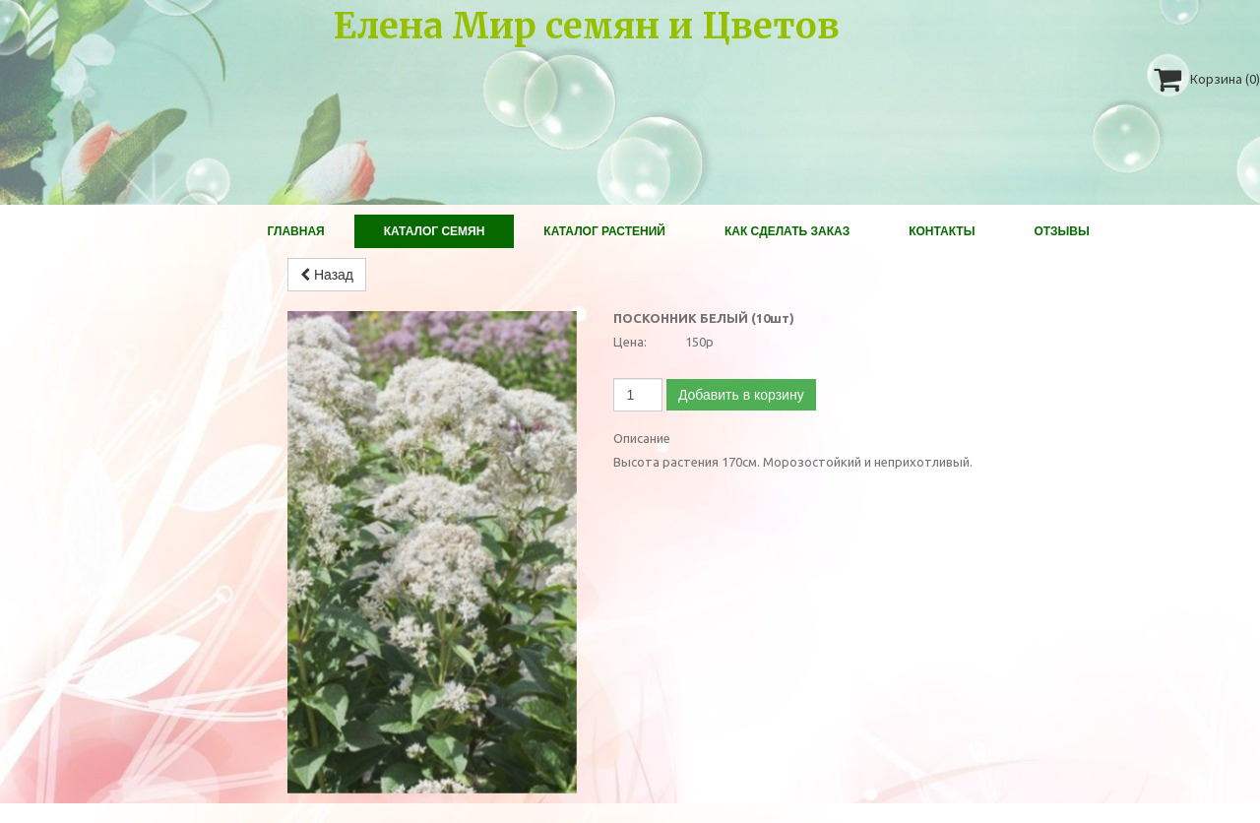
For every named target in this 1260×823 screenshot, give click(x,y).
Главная (296, 231)
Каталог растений (604, 231)
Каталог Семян (434, 231)
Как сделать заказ (787, 231)
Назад (326, 275)
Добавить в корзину (741, 395)
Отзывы (1061, 231)
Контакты (942, 231)
